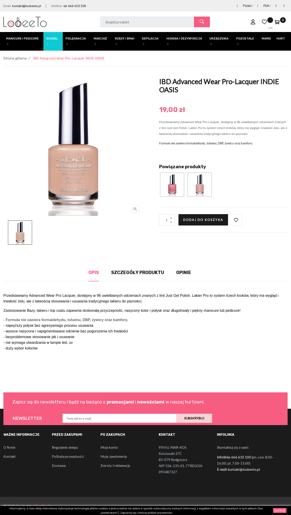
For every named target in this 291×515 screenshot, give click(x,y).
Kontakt (9, 456)
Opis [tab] (93, 272)
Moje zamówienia (113, 456)
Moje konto (109, 447)
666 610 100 (241, 457)
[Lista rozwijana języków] (242, 6)
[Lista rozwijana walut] (262, 6)
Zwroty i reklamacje (115, 465)
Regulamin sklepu (65, 447)
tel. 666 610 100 (74, 6)
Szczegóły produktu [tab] (137, 272)
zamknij (279, 510)
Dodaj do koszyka (203, 220)
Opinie (183, 272)
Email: (7, 6)
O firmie (9, 447)
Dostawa (59, 465)
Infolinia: (56, 6)
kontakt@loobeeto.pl (26, 6)
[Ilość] (167, 219)
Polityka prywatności (68, 456)
